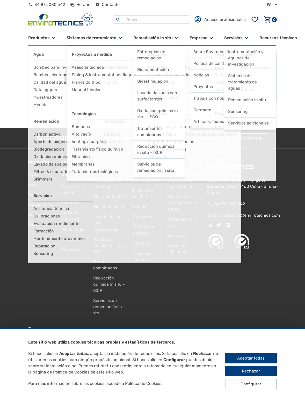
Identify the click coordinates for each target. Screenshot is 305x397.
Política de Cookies (143, 383)
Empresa (198, 37)
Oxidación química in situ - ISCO (109, 245)
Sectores (69, 202)
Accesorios (38, 214)
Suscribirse (249, 138)
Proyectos (71, 249)
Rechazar (251, 371)
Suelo (33, 194)
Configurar (251, 384)
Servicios (233, 37)
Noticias (140, 206)
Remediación (40, 204)
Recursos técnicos (278, 37)
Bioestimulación (108, 206)
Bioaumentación (109, 196)
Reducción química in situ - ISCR (109, 284)
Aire (32, 184)
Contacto (142, 243)
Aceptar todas (251, 358)
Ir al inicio (152, 115)
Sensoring (177, 235)
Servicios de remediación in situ (107, 306)
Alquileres (38, 224)
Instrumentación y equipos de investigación (183, 180)
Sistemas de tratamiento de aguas (181, 203)
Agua (33, 174)
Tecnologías (72, 229)
